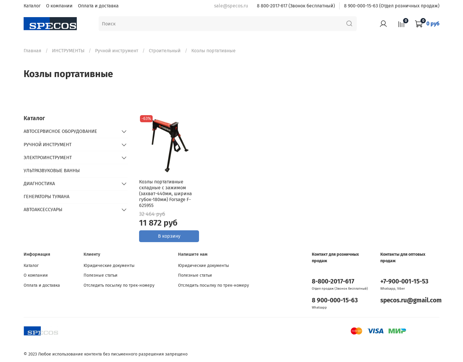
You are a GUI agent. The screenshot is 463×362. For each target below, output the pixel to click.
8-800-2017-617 (333, 281)
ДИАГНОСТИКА (39, 183)
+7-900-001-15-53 (404, 281)
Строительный (165, 50)
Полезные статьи (101, 275)
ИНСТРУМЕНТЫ (68, 50)
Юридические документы (109, 265)
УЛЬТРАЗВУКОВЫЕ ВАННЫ (52, 170)
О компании (59, 6)
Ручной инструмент (116, 50)
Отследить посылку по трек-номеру (119, 285)
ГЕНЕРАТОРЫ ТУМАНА (46, 196)
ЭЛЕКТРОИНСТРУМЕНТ (48, 157)
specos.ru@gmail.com (411, 300)
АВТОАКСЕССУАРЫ (43, 209)
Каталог (32, 6)
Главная (32, 50)
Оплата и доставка (98, 6)
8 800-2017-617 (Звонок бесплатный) (296, 6)
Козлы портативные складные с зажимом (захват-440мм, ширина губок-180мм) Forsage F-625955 (165, 193)
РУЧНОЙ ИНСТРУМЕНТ (47, 144)
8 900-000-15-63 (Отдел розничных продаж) (391, 6)
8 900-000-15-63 (335, 300)
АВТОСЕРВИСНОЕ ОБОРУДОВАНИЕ (60, 131)
